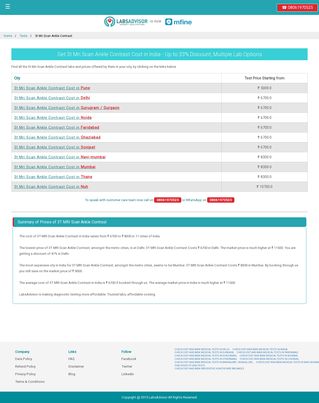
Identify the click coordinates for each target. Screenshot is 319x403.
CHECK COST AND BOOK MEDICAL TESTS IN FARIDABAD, (267, 352)
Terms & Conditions (29, 382)
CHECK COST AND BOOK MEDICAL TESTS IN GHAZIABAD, (206, 355)
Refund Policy (25, 366)
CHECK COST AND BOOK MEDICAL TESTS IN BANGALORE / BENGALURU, (214, 362)
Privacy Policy (25, 374)
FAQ (71, 359)
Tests (24, 36)
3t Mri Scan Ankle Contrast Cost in (52, 88)
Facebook (128, 359)
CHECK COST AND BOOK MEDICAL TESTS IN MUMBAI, (269, 355)
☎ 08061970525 (297, 7)
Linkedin (127, 374)
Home (8, 36)
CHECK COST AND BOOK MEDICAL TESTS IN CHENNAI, (269, 358)
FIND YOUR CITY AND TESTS (190, 365)
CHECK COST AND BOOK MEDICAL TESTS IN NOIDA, (260, 349)
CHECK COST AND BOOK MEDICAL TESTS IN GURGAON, (204, 352)
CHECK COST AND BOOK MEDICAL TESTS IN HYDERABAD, (206, 358)
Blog (71, 374)
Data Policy (23, 359)
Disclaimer (76, 366)
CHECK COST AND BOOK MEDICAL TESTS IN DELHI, (202, 349)
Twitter (126, 366)
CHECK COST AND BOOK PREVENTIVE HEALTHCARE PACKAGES (209, 368)
